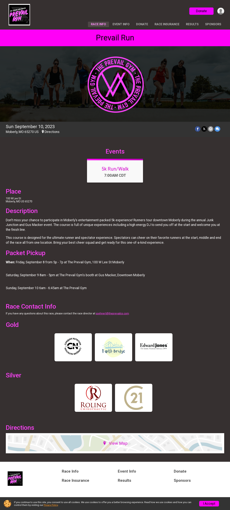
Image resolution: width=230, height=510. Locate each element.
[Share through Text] (217, 129)
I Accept (209, 504)
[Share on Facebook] (197, 129)
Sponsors (213, 24)
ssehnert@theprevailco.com (112, 313)
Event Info (121, 24)
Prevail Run (115, 37)
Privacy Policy (51, 505)
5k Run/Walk (115, 169)
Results (192, 24)
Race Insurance (167, 24)
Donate (201, 11)
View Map (115, 443)
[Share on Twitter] (204, 129)
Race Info (98, 24)
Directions (52, 132)
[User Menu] (220, 11)
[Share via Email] (210, 129)
